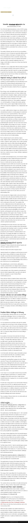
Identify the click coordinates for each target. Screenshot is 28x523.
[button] (13, 15)
